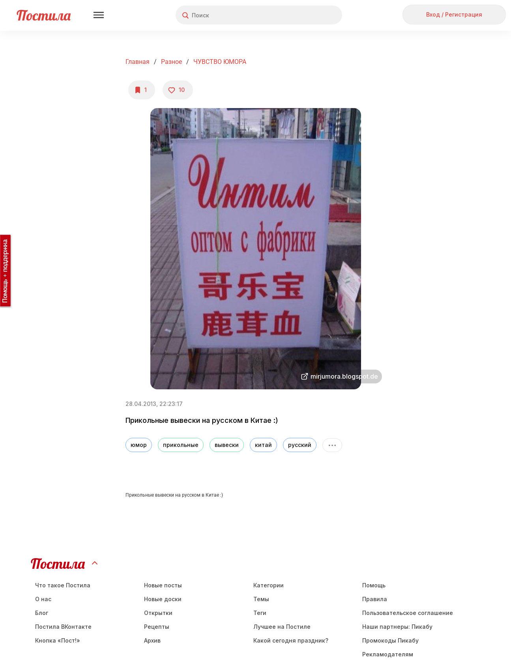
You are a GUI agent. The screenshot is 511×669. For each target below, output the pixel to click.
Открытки (158, 612)
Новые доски (163, 599)
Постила (44, 15)
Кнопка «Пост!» (57, 640)
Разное (171, 61)
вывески (227, 444)
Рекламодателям (387, 654)
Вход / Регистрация (454, 14)
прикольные (180, 444)
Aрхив (152, 640)
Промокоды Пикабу (390, 640)
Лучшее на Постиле (282, 626)
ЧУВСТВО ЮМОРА (219, 61)
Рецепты (156, 626)
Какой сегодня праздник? (290, 640)
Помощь (374, 585)
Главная (137, 61)
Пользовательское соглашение (407, 612)
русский (299, 444)
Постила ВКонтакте (63, 626)
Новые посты (163, 585)
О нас (43, 599)
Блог (41, 612)
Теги (259, 612)
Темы (261, 599)
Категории (268, 585)
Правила (374, 599)
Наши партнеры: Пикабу (397, 626)
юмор (139, 444)
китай (263, 444)
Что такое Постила (62, 585)
